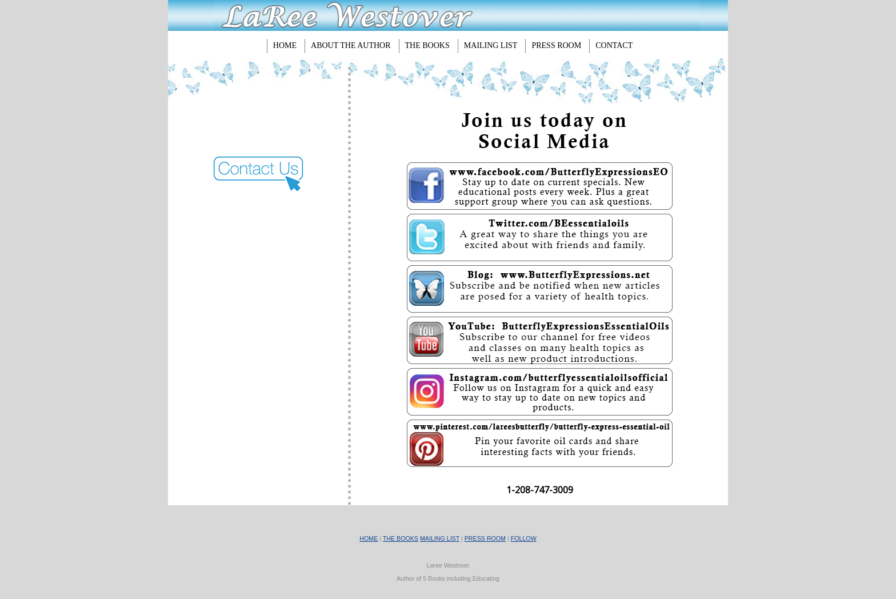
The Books (427, 45)
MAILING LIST (439, 538)
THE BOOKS (400, 538)
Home (285, 45)
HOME (368, 538)
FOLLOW (524, 538)
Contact (614, 45)
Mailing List (491, 45)
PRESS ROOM (485, 538)
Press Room (556, 45)
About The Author (351, 45)
